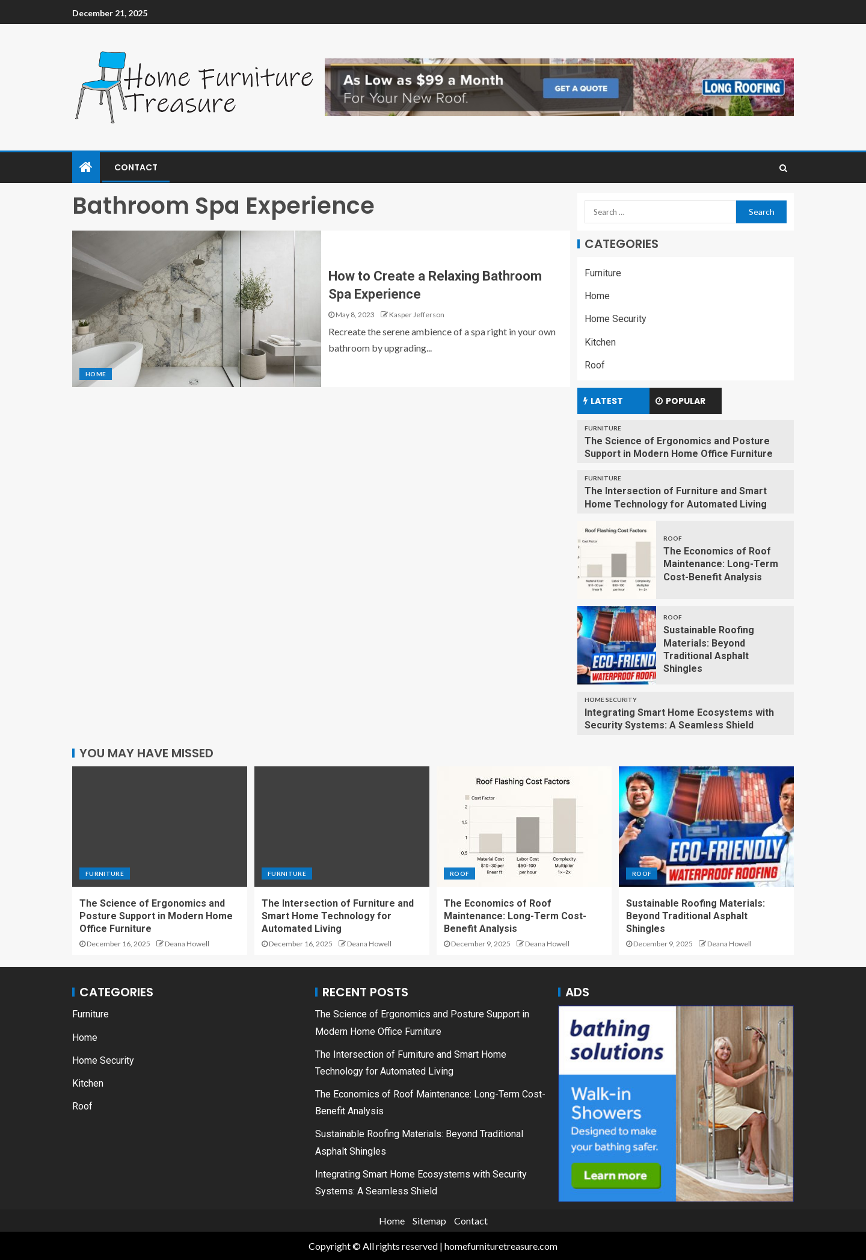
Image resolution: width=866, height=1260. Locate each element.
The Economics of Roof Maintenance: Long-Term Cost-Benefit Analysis (720, 564)
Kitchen (600, 342)
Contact (136, 167)
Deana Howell (187, 943)
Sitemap (429, 1220)
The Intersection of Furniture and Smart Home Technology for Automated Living (338, 916)
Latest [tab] (603, 401)
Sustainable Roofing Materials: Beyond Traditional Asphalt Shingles (695, 916)
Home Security (615, 318)
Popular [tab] (680, 401)
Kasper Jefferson (416, 314)
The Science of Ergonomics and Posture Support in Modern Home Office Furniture (156, 916)
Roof (595, 365)
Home (95, 373)
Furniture (603, 273)
